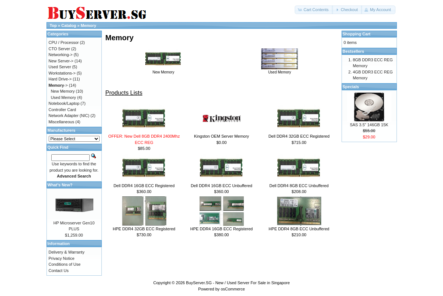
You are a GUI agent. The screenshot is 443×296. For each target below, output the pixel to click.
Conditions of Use (65, 264)
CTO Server (59, 49)
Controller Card (62, 109)
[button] (314, 10)
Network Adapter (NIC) (69, 115)
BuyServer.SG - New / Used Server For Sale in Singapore (238, 282)
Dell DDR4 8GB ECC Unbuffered (299, 185)
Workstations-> (62, 73)
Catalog (68, 25)
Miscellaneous (62, 122)
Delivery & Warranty (66, 252)
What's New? (60, 185)
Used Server (60, 67)
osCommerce (233, 289)
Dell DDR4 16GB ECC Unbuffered (221, 185)
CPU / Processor (64, 42)
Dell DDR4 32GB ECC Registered (299, 136)
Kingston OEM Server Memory (221, 136)
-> (58, 85)
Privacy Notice (62, 258)
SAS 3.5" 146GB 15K (369, 125)
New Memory (163, 70)
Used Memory (279, 70)
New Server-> (61, 61)
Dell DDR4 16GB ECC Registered (144, 185)
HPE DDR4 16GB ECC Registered (221, 229)
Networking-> (61, 54)
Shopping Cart (357, 34)
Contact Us (59, 270)
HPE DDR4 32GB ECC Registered (144, 229)
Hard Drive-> (60, 79)
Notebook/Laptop (64, 103)
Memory (88, 25)
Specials (351, 87)
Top (53, 25)
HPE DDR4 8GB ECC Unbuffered (299, 229)
